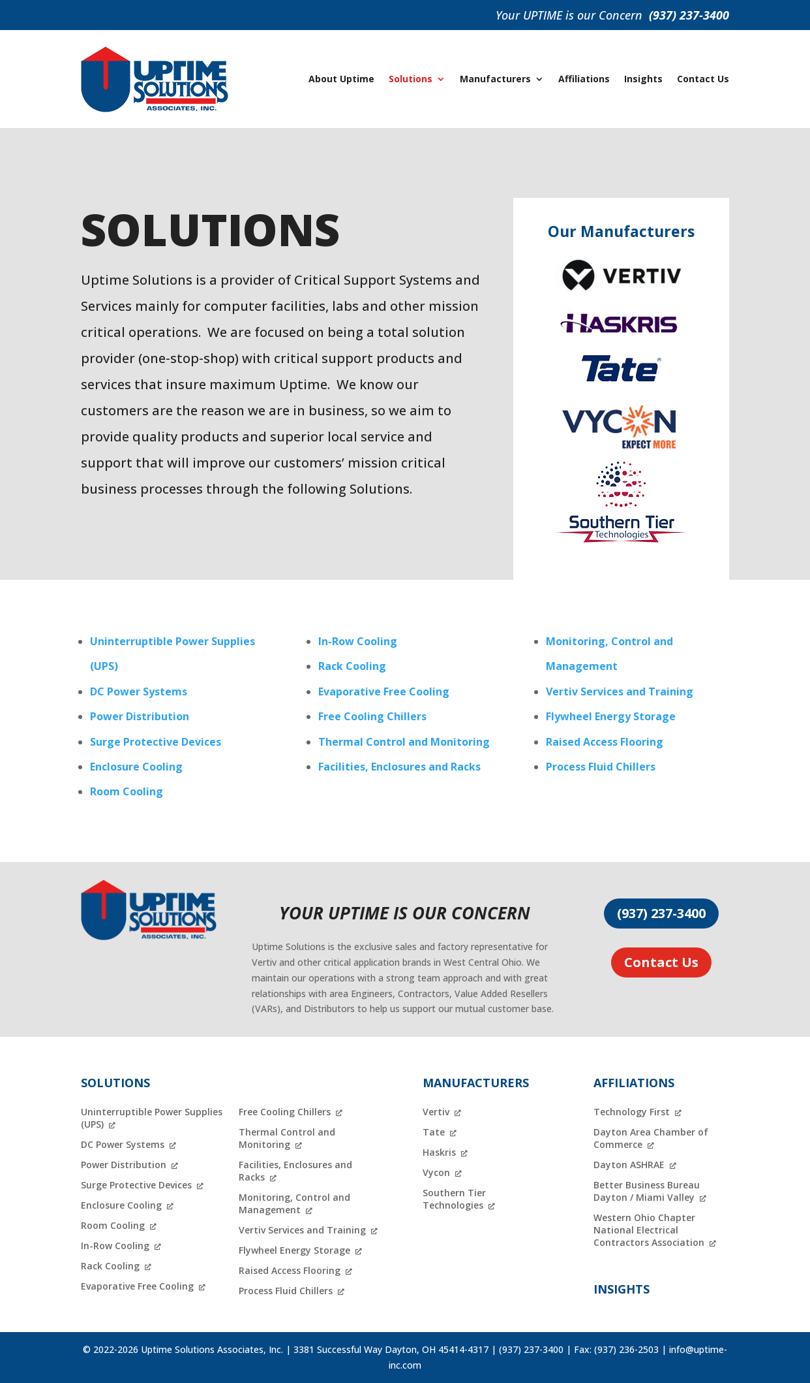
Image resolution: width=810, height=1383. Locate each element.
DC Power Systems (138, 691)
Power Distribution (139, 716)
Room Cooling (126, 791)
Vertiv (436, 1111)
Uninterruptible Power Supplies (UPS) (151, 1117)
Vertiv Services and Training (619, 691)
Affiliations (584, 78)
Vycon (436, 1172)
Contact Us (703, 78)
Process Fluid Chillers (600, 766)
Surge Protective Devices (155, 742)
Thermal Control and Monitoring (404, 742)
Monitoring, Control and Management (294, 1203)
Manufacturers (495, 78)
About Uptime (341, 78)
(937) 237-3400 (689, 15)
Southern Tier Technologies (454, 1198)
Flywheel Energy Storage (611, 716)
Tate (434, 1132)
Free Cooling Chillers (372, 716)
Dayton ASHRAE (629, 1164)
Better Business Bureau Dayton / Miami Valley (646, 1191)
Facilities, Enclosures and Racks (399, 766)
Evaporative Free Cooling (383, 691)
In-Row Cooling (357, 641)
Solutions (410, 78)
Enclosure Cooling (136, 766)
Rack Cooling (352, 666)
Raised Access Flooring (604, 742)
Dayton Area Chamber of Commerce (650, 1138)
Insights (643, 78)
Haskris (439, 1152)
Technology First (631, 1111)
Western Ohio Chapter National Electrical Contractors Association (648, 1229)
